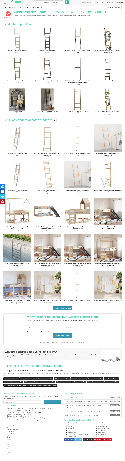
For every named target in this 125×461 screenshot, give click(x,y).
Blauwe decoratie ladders (95, 379)
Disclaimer (71, 429)
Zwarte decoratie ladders (95, 382)
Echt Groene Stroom (13, 412)
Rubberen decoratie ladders (28, 379)
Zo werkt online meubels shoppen (78, 434)
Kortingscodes (102, 427)
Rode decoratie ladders (79, 382)
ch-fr (8, 441)
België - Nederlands (13, 429)
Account (110, 2)
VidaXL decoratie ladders (31, 382)
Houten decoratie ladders (45, 379)
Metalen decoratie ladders (62, 379)
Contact (100, 436)
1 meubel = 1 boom (104, 429)
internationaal (25, 416)
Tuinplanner (101, 430)
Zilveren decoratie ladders (79, 379)
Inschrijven (52, 402)
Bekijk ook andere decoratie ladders (30, 120)
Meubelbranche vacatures (106, 423)
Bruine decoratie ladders (11, 379)
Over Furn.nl (71, 425)
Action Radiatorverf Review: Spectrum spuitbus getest (92, 415)
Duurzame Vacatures (13, 416)
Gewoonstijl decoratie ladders (12, 385)
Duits (8, 443)
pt (8, 445)
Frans (9, 427)
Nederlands (10, 425)
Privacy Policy (72, 436)
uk (8, 450)
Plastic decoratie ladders (47, 382)
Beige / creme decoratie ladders (32, 385)
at (7, 454)
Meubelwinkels (72, 432)
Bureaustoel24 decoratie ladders (13, 382)
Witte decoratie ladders (111, 379)
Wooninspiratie (102, 434)
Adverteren (101, 432)
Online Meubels (72, 423)
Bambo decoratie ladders (111, 382)
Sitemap (70, 430)
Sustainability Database (14, 420)
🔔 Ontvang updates (62, 336)
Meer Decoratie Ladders (62, 308)
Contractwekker (12, 418)
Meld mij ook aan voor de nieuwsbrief (37, 332)
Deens (9, 452)
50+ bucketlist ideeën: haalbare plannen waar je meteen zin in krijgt (92, 401)
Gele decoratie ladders (49, 385)
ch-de (9, 439)
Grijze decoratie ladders (63, 382)
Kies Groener (11, 414)
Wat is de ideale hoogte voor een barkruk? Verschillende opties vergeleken (92, 406)
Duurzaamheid (102, 425)
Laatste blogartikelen (73, 393)
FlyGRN (9, 410)
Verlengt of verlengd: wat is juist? (92, 397)
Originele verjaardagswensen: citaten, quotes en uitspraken (92, 411)
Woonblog (71, 427)
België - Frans (11, 431)
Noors (9, 435)
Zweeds (9, 437)
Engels (9, 447)
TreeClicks (10, 408)
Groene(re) (18, 2)
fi (7, 448)
